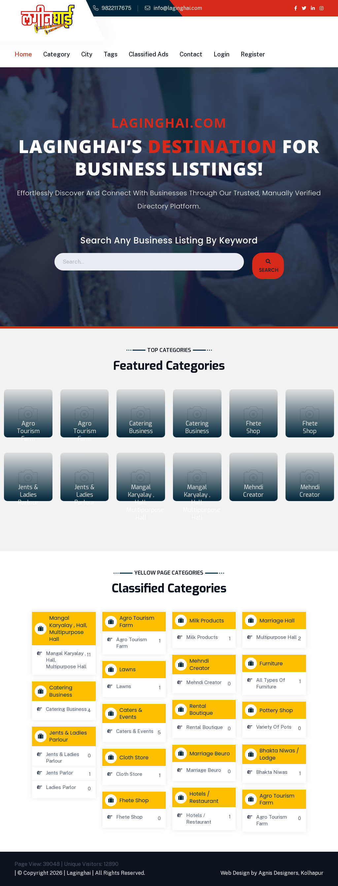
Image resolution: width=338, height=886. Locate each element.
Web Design (235, 873)
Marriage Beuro (204, 753)
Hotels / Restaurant (198, 797)
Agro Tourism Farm (28, 431)
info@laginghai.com (177, 8)
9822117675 (116, 8)
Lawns (122, 670)
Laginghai (79, 873)
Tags (111, 54)
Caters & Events (125, 713)
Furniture (265, 663)
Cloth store (128, 757)
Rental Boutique (195, 709)
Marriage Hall (271, 620)
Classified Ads (148, 54)
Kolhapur (312, 873)
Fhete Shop (253, 427)
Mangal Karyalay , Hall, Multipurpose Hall (145, 502)
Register (253, 54)
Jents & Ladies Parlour (28, 494)
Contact (191, 54)
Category (56, 54)
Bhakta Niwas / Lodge (273, 754)
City (86, 54)
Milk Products (201, 620)
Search (268, 266)
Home (23, 54)
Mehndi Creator (253, 491)
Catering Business (141, 427)
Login (221, 54)
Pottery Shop (270, 710)
